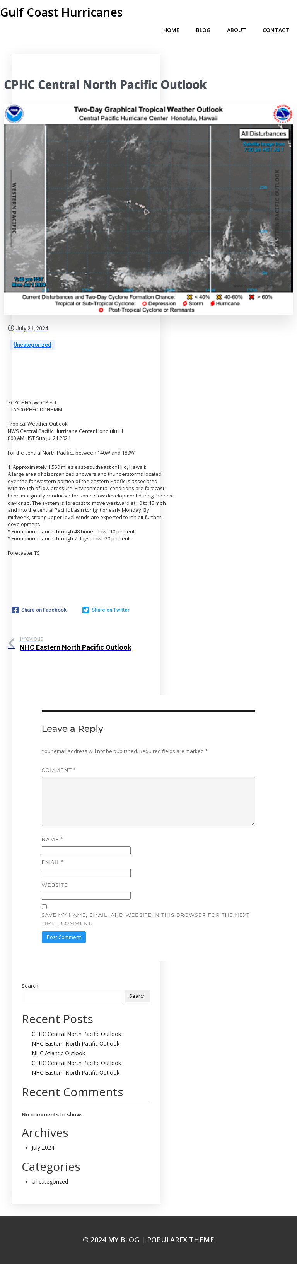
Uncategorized (32, 345)
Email (53, 862)
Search (30, 985)
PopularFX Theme (180, 1239)
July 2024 (43, 1147)
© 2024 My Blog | (115, 1239)
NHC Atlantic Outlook (58, 1053)
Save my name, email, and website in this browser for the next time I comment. (146, 919)
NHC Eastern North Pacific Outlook (75, 1043)
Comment (59, 770)
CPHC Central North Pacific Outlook (76, 1033)
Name (52, 839)
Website (55, 885)
